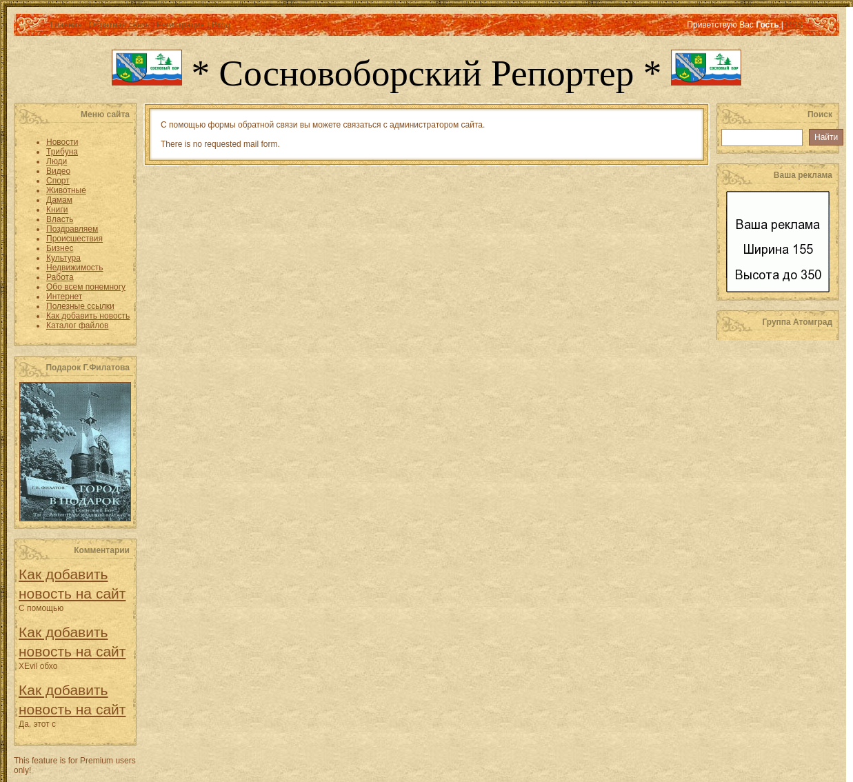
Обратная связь (118, 25)
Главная (66, 25)
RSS (794, 25)
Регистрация (181, 25)
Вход (221, 25)
